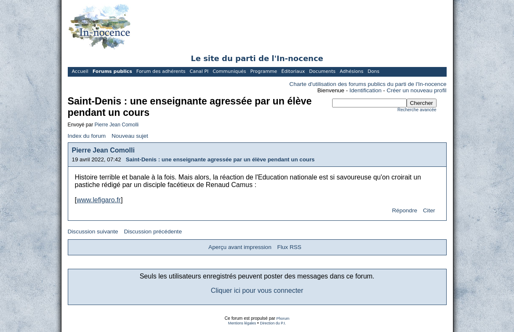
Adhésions (351, 71)
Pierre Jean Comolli (117, 125)
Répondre (404, 210)
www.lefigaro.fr (99, 199)
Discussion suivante (93, 231)
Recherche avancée (416, 109)
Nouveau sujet (130, 136)
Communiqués (229, 71)
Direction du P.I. (273, 323)
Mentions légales (242, 323)
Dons (373, 71)
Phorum (283, 318)
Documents (322, 71)
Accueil (80, 71)
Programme (263, 71)
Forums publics (112, 71)
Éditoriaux (293, 71)
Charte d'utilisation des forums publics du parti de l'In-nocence (367, 84)
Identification (365, 90)
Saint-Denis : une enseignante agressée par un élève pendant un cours (220, 159)
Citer (429, 210)
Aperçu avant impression (240, 247)
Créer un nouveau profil (416, 90)
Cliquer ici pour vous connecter (257, 290)
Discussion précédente (153, 231)
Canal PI (199, 71)
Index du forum (87, 136)
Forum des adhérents (161, 71)
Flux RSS (289, 247)
